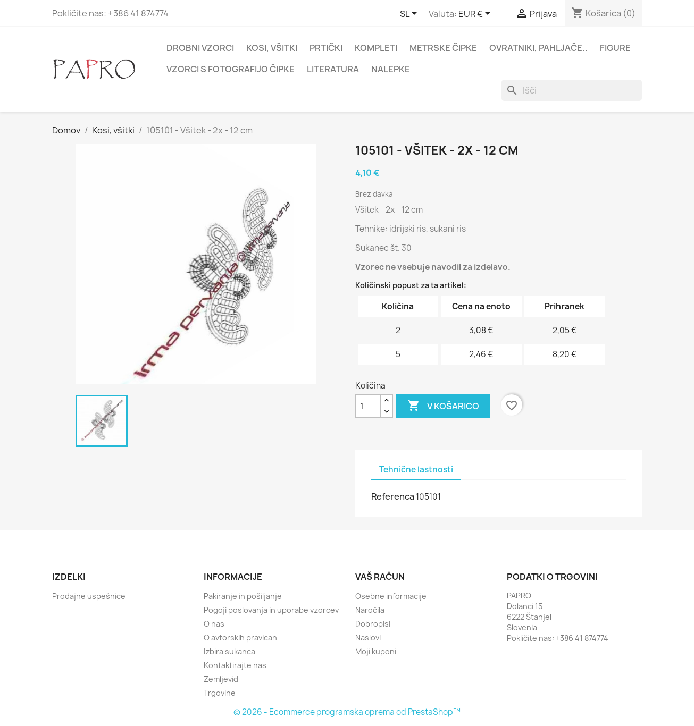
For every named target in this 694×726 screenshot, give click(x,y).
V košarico (443, 406)
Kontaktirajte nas (235, 665)
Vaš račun (380, 577)
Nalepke (390, 69)
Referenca (392, 496)
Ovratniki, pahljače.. (538, 48)
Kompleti (376, 48)
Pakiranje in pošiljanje (243, 596)
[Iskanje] (571, 90)
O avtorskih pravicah (240, 637)
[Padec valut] (476, 14)
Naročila (369, 610)
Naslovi (368, 637)
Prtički (326, 48)
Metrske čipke (443, 48)
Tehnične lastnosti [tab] (416, 469)
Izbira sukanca (229, 651)
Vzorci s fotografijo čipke (230, 69)
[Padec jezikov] (410, 14)
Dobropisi (372, 624)
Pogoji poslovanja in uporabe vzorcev (271, 610)
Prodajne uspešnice (89, 596)
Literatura (333, 69)
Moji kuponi (375, 651)
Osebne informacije (391, 596)
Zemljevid (221, 679)
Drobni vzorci (200, 48)
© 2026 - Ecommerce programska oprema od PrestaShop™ (347, 711)
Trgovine (220, 693)
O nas (214, 624)
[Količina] (368, 406)
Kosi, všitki (271, 48)
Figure (615, 48)
